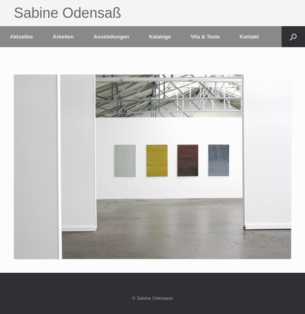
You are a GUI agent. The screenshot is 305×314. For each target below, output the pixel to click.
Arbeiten (63, 37)
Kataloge (160, 37)
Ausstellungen (111, 37)
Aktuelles (21, 37)
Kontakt (249, 37)
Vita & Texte (205, 37)
